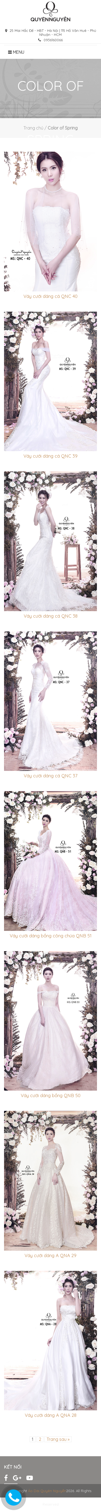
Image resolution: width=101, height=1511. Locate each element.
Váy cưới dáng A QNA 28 (50, 1415)
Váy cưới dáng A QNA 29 (50, 1255)
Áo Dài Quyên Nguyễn (47, 1491)
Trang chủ (33, 128)
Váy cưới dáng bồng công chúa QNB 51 (51, 935)
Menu (16, 52)
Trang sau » (58, 1439)
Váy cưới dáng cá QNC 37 (51, 775)
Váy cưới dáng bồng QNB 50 (51, 1095)
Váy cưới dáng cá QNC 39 (50, 456)
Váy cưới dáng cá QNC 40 (50, 296)
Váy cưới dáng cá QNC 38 (51, 616)
